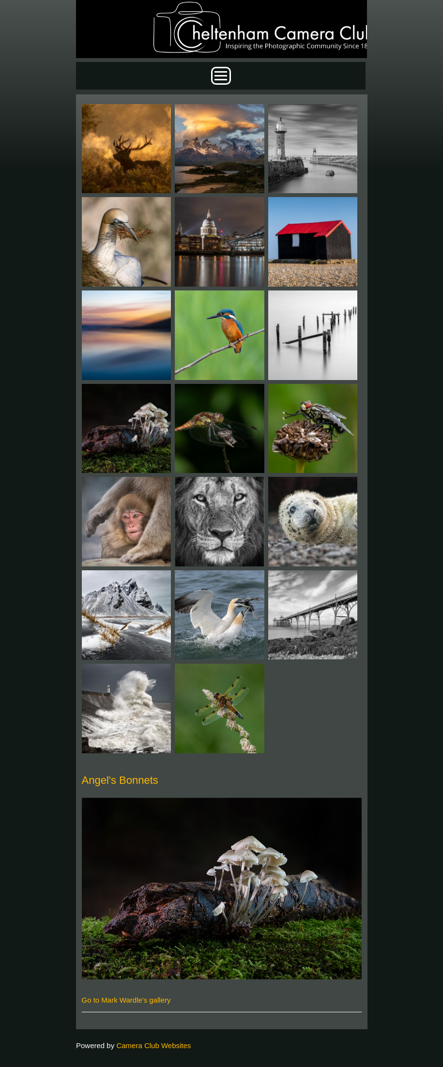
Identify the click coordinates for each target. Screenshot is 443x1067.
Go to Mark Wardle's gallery (126, 1000)
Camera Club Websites (153, 1045)
